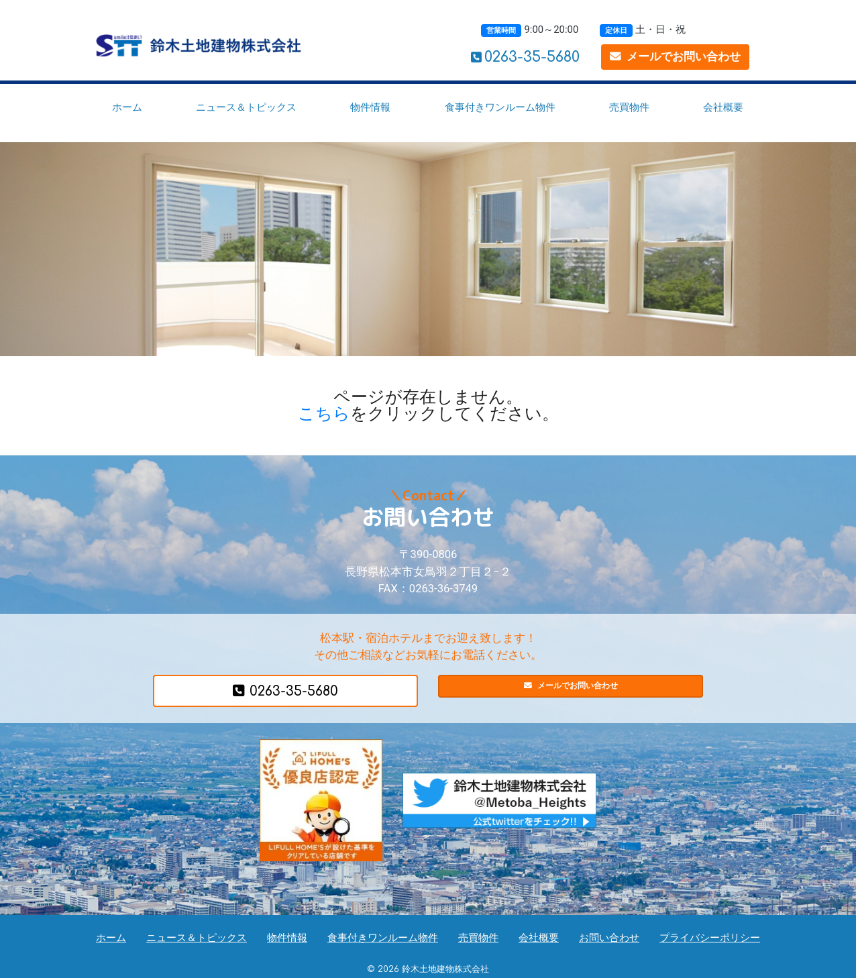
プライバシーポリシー (709, 938)
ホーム (127, 107)
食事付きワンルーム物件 (500, 107)
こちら (324, 413)
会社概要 (723, 107)
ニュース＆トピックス (246, 107)
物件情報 (370, 107)
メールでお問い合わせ (675, 56)
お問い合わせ (609, 938)
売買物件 (629, 107)
